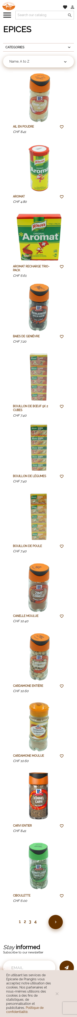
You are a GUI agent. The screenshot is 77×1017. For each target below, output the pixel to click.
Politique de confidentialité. (25, 1010)
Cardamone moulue (28, 755)
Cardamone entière (28, 685)
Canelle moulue (25, 616)
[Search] (44, 15)
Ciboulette (21, 895)
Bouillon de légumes (29, 476)
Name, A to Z (38, 62)
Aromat (19, 196)
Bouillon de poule (27, 546)
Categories (38, 47)
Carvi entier (22, 825)
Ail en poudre (23, 126)
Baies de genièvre (26, 336)
